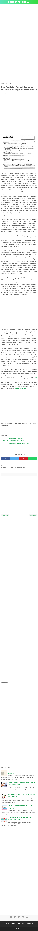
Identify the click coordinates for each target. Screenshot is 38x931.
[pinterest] (23, 458)
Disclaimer (30, 923)
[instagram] (15, 918)
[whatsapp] (32, 458)
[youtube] (27, 918)
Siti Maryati (8, 93)
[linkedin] (23, 918)
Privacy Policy (21, 923)
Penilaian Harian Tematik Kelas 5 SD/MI (13, 438)
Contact (13, 923)
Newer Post (5, 515)
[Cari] (36, 2)
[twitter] (14, 458)
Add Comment (32, 93)
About (7, 923)
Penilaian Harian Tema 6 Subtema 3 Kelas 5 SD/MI (16, 443)
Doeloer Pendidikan (19, 2)
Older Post (33, 515)
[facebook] (5, 458)
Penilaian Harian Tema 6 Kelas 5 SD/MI (13, 440)
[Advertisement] (19, 24)
